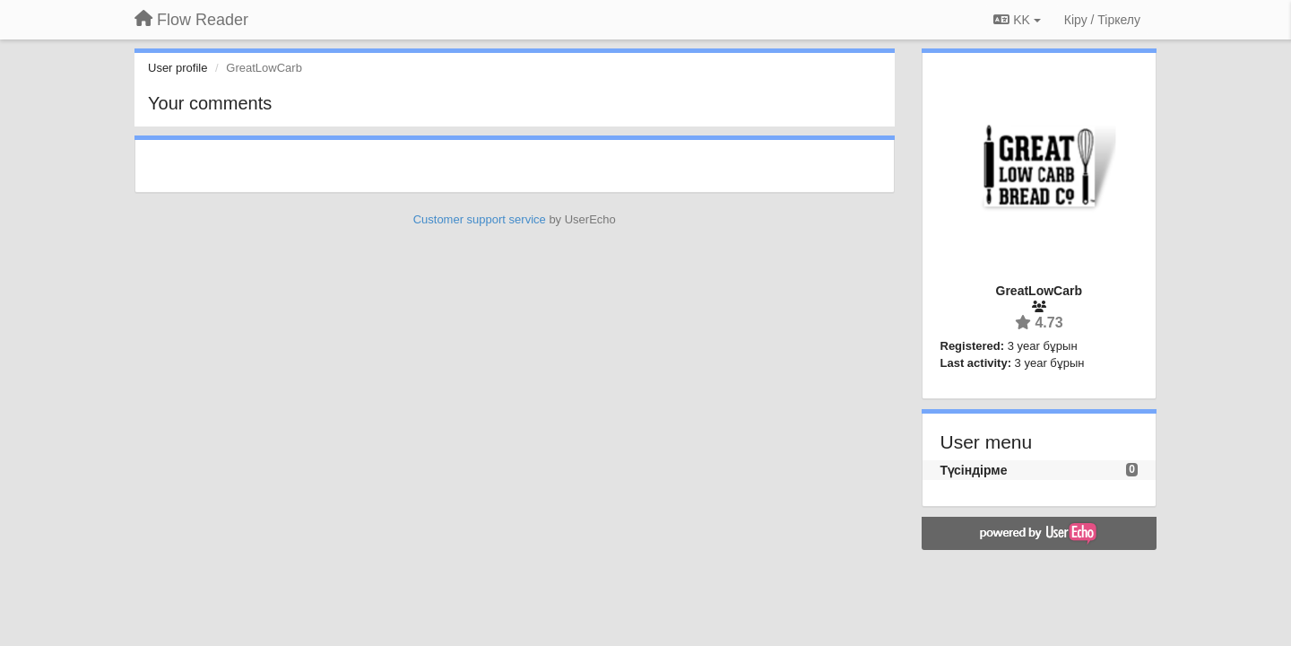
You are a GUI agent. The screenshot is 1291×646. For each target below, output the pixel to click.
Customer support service (479, 219)
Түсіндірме (974, 470)
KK (1016, 20)
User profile (177, 67)
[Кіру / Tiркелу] (1102, 19)
